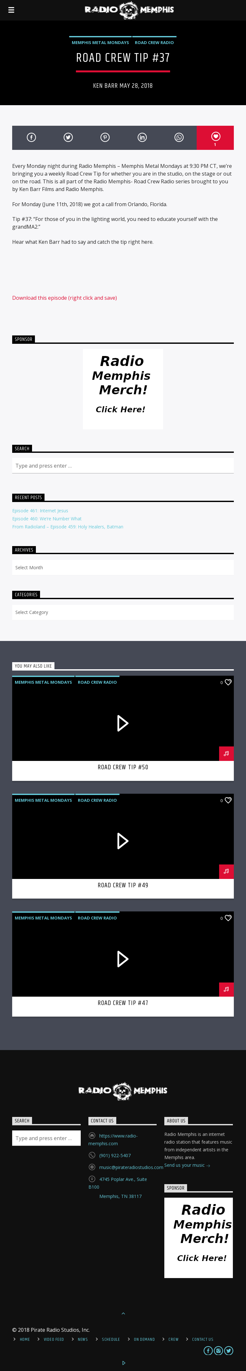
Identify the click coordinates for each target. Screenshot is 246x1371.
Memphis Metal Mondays (100, 42)
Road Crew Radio (154, 42)
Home (25, 1339)
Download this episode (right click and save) (64, 297)
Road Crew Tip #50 (123, 767)
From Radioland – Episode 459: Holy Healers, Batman (67, 527)
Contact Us (202, 1339)
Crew (173, 1339)
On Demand (144, 1339)
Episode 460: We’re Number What (47, 519)
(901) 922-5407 (115, 1155)
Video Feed (54, 1339)
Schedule (111, 1339)
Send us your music (187, 1165)
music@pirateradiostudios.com (131, 1167)
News (83, 1339)
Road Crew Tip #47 (123, 1003)
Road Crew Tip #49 (123, 885)
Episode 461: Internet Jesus (40, 510)
